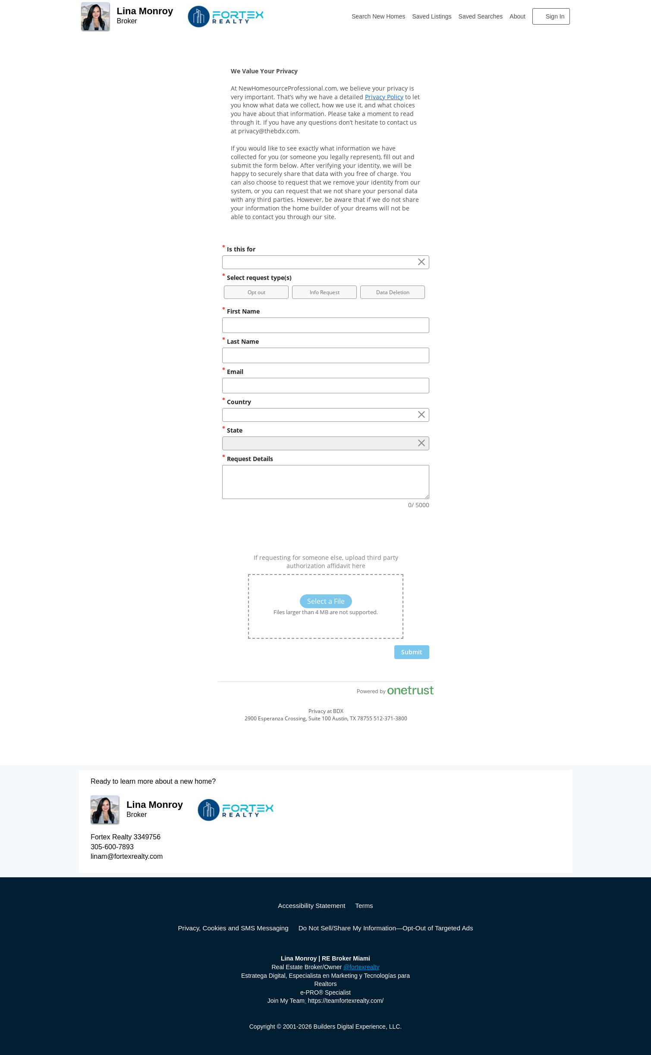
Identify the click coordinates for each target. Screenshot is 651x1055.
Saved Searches (481, 16)
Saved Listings (432, 16)
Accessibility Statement (311, 905)
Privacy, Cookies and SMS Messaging (233, 928)
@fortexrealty (361, 967)
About (517, 16)
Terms (364, 905)
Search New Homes (379, 16)
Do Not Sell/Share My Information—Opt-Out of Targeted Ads (386, 928)
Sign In (555, 16)
